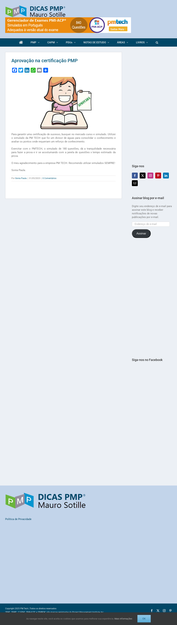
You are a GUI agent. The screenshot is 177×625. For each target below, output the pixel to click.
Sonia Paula (21, 178)
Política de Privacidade (18, 519)
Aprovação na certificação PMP (44, 60)
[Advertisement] (152, 104)
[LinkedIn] (166, 175)
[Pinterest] (158, 175)
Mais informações (123, 618)
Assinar (141, 233)
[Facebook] (135, 175)
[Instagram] (150, 175)
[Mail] (135, 183)
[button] (157, 42)
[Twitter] (143, 175)
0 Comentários (49, 178)
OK (144, 618)
